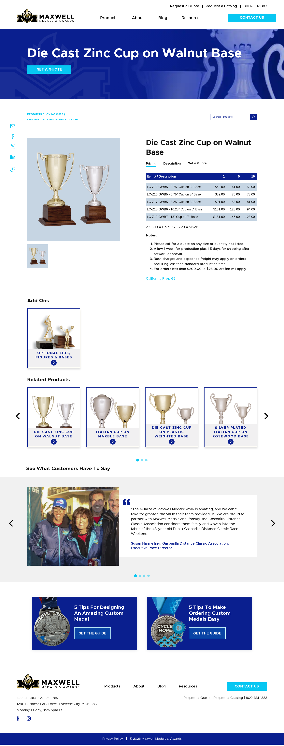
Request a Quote (196, 699)
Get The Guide (92, 633)
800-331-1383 (26, 699)
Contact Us (252, 18)
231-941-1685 (49, 699)
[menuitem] (184, 6)
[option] (73, 189)
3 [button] (146, 460)
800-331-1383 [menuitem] (255, 6)
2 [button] (142, 460)
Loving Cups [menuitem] (54, 114)
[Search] (229, 117)
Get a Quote (49, 69)
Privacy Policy (112, 740)
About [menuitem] (138, 18)
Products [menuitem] (109, 18)
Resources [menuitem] (192, 18)
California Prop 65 (160, 278)
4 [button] (148, 576)
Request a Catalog (228, 699)
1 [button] (137, 460)
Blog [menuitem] (162, 18)
